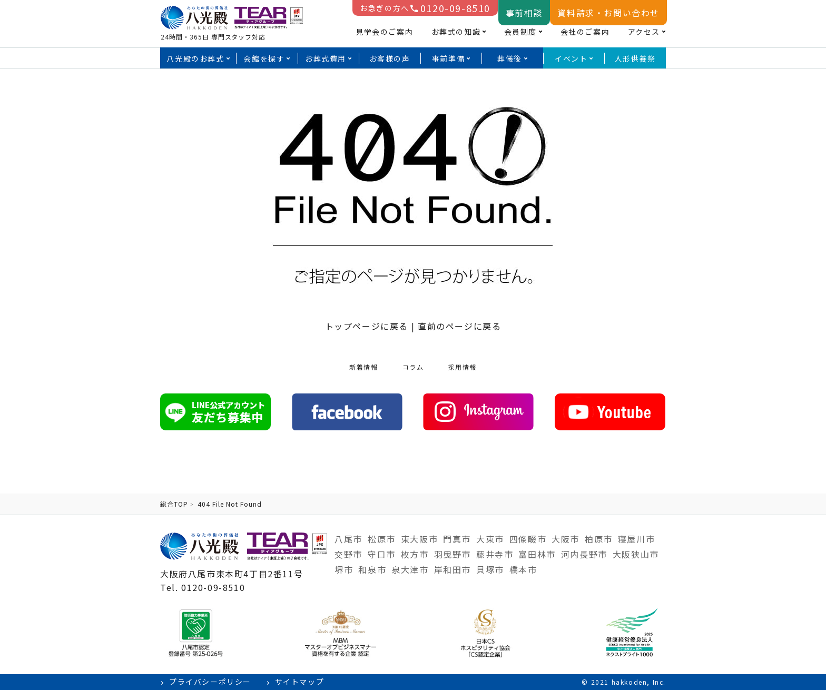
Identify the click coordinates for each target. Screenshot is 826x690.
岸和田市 (452, 569)
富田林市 (536, 554)
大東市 (490, 539)
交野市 (348, 554)
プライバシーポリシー (210, 682)
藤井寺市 (494, 554)
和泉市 (372, 569)
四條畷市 (527, 539)
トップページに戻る (366, 326)
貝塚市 (490, 569)
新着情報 (363, 366)
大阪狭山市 (636, 554)
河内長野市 (584, 554)
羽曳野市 (452, 554)
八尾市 (348, 539)
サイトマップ (299, 682)
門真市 (457, 539)
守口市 (382, 554)
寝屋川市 (636, 539)
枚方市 (415, 554)
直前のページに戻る (459, 326)
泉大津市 (409, 569)
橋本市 (523, 569)
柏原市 (599, 539)
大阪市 (565, 539)
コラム (413, 366)
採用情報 (462, 366)
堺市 (344, 569)
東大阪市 (419, 539)
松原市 (382, 539)
